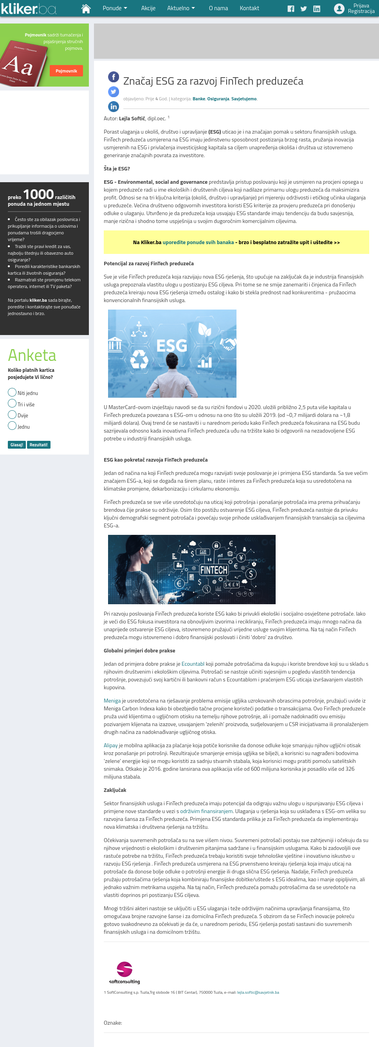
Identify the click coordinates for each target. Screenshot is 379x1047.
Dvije (23, 415)
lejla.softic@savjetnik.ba (258, 992)
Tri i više (26, 404)
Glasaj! (17, 445)
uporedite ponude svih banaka (198, 242)
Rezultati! (39, 445)
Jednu (24, 427)
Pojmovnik (66, 70)
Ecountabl (193, 663)
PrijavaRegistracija (361, 8)
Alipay (111, 745)
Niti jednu (28, 393)
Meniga (112, 700)
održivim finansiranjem (206, 811)
